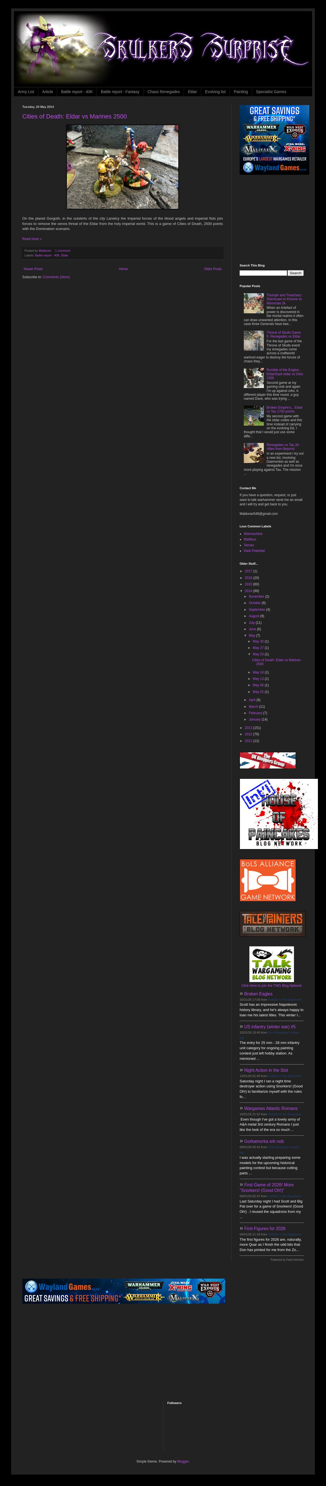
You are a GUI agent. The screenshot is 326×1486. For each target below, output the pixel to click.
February (256, 713)
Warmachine (253, 534)
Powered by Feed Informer (287, 1259)
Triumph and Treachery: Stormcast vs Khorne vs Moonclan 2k (284, 299)
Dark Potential (254, 551)
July (252, 623)
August (254, 616)
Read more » (32, 239)
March (254, 707)
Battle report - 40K (77, 91)
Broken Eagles (258, 994)
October (255, 603)
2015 (249, 584)
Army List (26, 91)
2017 (249, 571)
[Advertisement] (274, 219)
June (253, 629)
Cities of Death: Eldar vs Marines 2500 (74, 116)
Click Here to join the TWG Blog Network (272, 986)
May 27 (259, 648)
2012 (249, 734)
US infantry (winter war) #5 (270, 1026)
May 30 (259, 641)
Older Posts (213, 269)
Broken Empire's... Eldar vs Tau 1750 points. (285, 409)
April (252, 700)
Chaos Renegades (163, 91)
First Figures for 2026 (265, 1228)
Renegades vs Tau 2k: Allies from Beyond (283, 447)
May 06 (259, 685)
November (257, 596)
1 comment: (63, 250)
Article (47, 91)
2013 (249, 728)
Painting (241, 91)
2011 (249, 741)
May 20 (259, 654)
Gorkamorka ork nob (264, 1141)
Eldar (192, 91)
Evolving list (215, 91)
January (255, 719)
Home (123, 269)
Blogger (183, 1461)
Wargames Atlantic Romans (271, 1108)
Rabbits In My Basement (284, 999)
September (257, 610)
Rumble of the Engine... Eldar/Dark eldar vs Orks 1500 (285, 374)
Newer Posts (33, 269)
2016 (249, 578)
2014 (249, 591)
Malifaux (250, 539)
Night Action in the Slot (266, 1070)
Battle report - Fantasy (120, 91)
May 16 (259, 672)
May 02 (259, 692)
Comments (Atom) (56, 277)
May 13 (259, 679)
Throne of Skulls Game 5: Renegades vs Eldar (284, 334)
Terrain (249, 545)
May (252, 635)
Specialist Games (271, 91)
